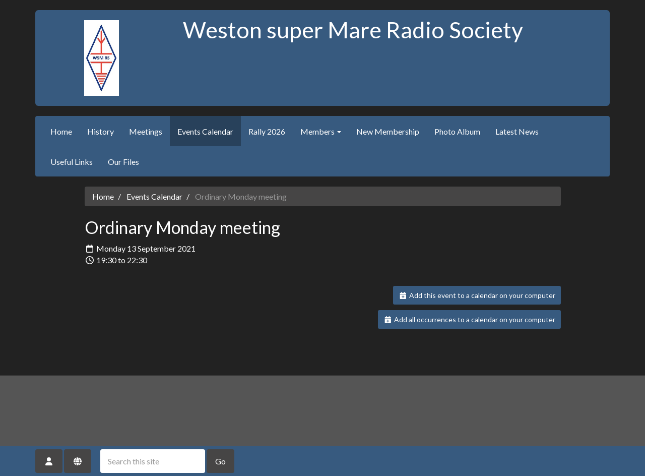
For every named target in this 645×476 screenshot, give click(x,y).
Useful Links (71, 161)
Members (320, 131)
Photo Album (457, 131)
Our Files (123, 161)
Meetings (145, 131)
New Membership (387, 131)
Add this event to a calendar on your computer (477, 295)
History (100, 131)
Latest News (517, 131)
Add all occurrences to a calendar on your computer (469, 319)
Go (220, 461)
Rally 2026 (266, 131)
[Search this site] (152, 461)
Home (61, 131)
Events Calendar (205, 131)
